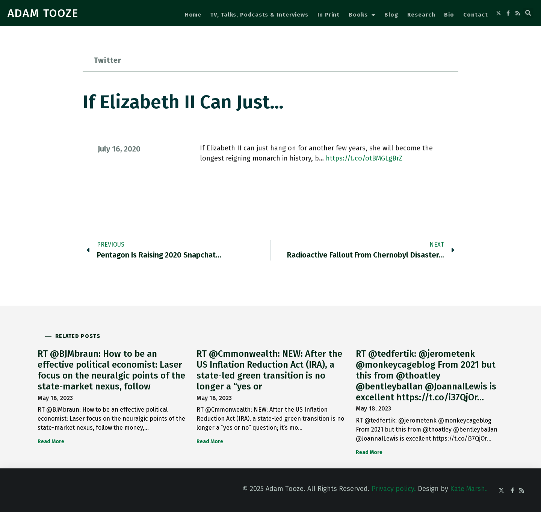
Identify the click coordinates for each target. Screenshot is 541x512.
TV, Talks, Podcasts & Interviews (259, 14)
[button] (528, 13)
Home (193, 14)
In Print (328, 14)
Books (362, 15)
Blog (391, 14)
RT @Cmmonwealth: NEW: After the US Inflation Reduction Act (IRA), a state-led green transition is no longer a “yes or (269, 369)
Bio (449, 14)
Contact (475, 14)
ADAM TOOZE (43, 13)
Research (421, 14)
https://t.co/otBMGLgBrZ (364, 158)
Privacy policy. (394, 489)
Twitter (107, 60)
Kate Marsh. (468, 489)
